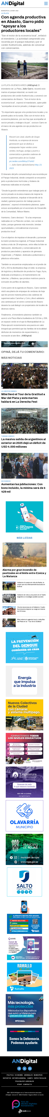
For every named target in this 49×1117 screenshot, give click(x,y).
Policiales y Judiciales (24, 1081)
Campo (30, 1078)
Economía (19, 1075)
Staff (19, 1084)
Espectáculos (40, 1078)
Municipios (38, 1075)
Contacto (27, 1084)
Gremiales (28, 1075)
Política (10, 1075)
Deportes (7, 1078)
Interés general (19, 1078)
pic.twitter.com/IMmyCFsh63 (21, 161)
